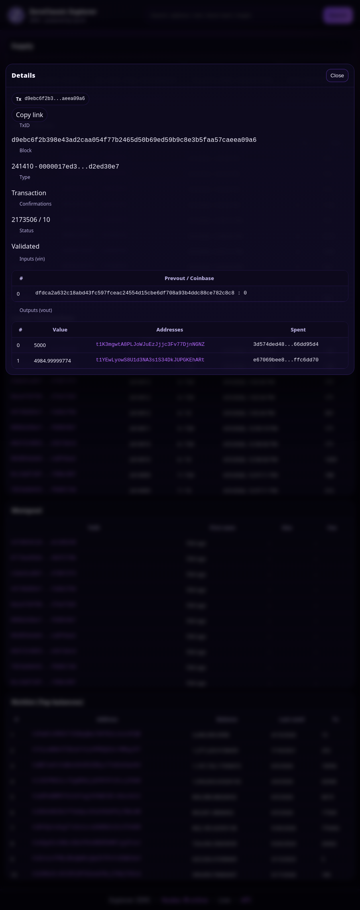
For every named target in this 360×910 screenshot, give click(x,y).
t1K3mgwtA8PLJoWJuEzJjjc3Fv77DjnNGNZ (150, 346)
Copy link (29, 114)
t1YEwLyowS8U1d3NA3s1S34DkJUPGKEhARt (150, 362)
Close (337, 75)
